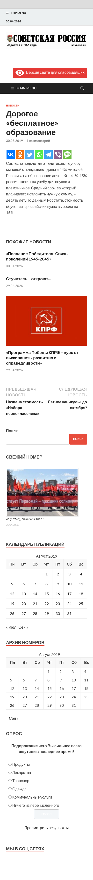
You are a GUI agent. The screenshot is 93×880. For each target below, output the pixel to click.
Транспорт (21, 780)
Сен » (23, 627)
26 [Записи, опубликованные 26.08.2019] (12, 613)
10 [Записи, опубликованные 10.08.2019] (69, 583)
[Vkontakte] (11, 154)
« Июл (11, 627)
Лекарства (21, 772)
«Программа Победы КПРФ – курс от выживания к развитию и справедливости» (42, 358)
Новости (12, 105)
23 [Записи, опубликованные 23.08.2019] (58, 603)
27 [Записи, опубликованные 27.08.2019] (23, 613)
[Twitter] (29, 154)
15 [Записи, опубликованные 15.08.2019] (46, 593)
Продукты (21, 764)
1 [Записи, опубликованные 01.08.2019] (46, 574)
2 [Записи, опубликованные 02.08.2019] (58, 574)
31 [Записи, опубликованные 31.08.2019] (69, 613)
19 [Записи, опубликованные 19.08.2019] (12, 603)
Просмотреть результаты (46, 827)
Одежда (19, 789)
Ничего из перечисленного (35, 805)
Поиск (12, 430)
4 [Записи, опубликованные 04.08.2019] (81, 574)
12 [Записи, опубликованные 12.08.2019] (12, 593)
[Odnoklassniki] (20, 154)
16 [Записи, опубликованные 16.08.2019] (58, 593)
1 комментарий (38, 141)
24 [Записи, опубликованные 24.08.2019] (69, 603)
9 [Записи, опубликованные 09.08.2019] (58, 583)
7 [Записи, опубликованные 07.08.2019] (35, 583)
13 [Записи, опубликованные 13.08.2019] (23, 593)
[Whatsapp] (39, 154)
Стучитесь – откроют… (28, 278)
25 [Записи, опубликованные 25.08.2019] (81, 603)
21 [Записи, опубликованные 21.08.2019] (35, 603)
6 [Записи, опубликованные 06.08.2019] (23, 583)
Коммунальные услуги (32, 797)
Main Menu (26, 88)
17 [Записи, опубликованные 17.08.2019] (69, 593)
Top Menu (18, 13)
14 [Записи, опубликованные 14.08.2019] (35, 593)
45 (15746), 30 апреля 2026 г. (25, 519)
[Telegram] (48, 154)
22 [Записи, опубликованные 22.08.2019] (46, 603)
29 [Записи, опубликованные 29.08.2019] (46, 613)
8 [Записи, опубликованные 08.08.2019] (46, 583)
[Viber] (58, 154)
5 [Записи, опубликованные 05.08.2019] (12, 583)
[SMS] (67, 154)
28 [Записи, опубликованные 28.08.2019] (35, 613)
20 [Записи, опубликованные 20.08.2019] (23, 603)
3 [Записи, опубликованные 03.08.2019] (69, 574)
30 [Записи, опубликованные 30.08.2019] (58, 613)
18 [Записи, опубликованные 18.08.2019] (81, 593)
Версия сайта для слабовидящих (50, 72)
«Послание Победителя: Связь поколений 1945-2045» (37, 256)
